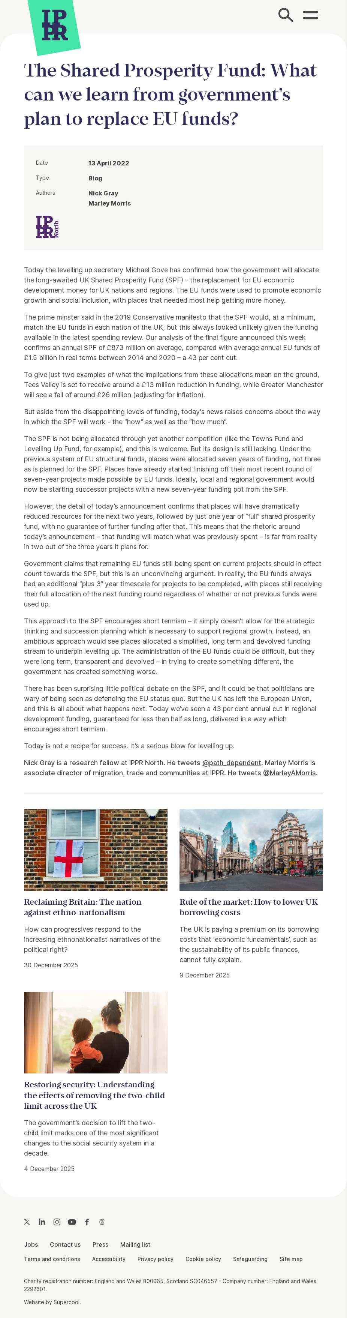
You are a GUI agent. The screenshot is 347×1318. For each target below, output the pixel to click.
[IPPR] (55, 24)
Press (100, 1244)
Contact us (65, 1244)
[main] (173, 609)
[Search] (286, 17)
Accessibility (109, 1259)
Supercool (66, 1302)
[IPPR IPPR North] (47, 226)
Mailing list (135, 1244)
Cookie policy (203, 1259)
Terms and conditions (52, 1259)
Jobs (31, 1244)
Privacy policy (156, 1259)
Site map (291, 1259)
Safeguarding (250, 1259)
